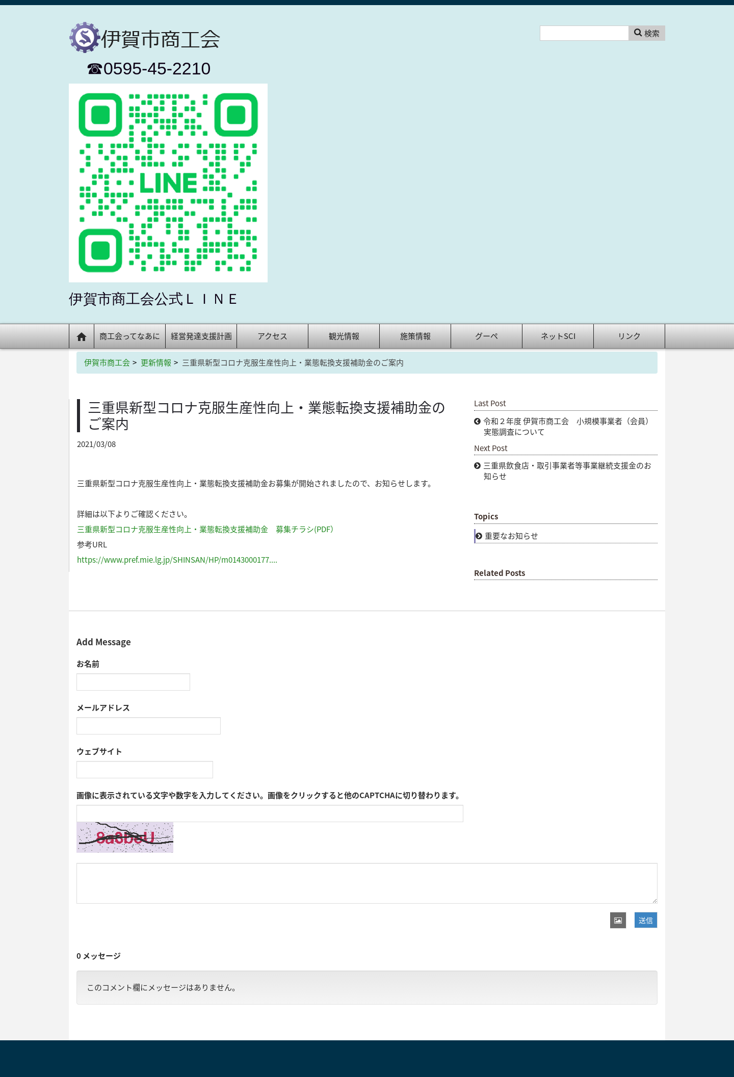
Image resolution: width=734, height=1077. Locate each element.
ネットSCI (558, 336)
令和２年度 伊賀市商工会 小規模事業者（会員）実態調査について (568, 426)
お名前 (87, 663)
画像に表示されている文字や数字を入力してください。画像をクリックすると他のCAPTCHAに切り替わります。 (269, 795)
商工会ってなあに (129, 336)
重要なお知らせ (511, 535)
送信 (646, 920)
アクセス (272, 336)
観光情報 (344, 336)
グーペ (486, 336)
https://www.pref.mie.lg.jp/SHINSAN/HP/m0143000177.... (177, 559)
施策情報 (415, 336)
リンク (629, 336)
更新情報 (156, 362)
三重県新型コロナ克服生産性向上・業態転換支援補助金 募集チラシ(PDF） (207, 529)
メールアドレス (103, 707)
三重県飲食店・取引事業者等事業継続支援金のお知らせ (567, 471)
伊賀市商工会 (107, 362)
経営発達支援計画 (201, 336)
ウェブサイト (99, 751)
